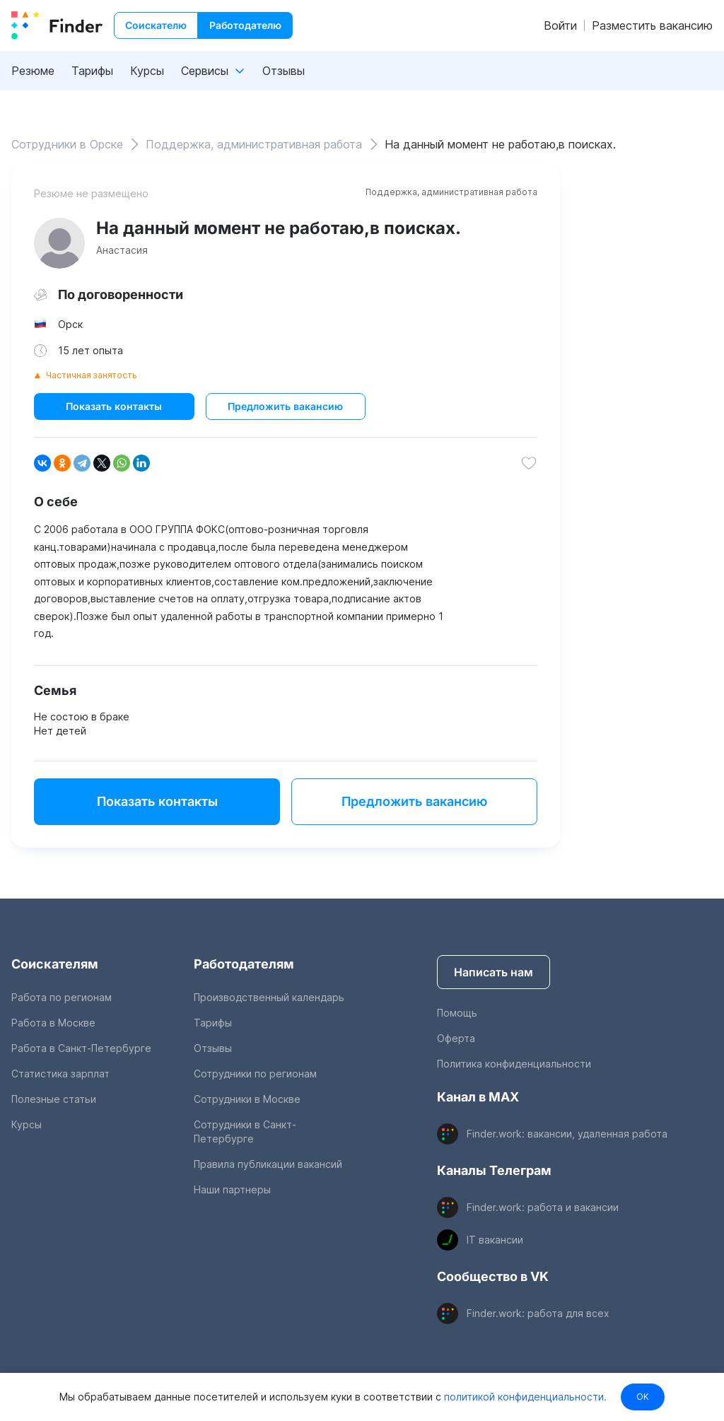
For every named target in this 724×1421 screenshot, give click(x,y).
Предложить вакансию (285, 406)
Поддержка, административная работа (451, 192)
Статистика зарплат (60, 1074)
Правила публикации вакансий (268, 1164)
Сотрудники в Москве (247, 1099)
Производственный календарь (269, 997)
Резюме (32, 71)
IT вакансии (495, 1240)
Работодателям (244, 964)
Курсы (147, 71)
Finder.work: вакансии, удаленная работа (567, 1134)
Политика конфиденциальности (514, 1064)
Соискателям (54, 964)
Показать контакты (114, 406)
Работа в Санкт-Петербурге (81, 1048)
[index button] (57, 25)
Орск (70, 324)
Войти (560, 25)
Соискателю (156, 25)
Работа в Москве (53, 1023)
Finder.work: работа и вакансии (543, 1207)
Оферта (456, 1038)
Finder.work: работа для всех (538, 1313)
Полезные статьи (53, 1099)
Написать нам (493, 972)
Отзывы (283, 71)
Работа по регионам (61, 997)
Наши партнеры (232, 1189)
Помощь (457, 1013)
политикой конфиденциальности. (524, 1397)
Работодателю (245, 25)
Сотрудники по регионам (255, 1074)
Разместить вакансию (652, 25)
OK (642, 1396)
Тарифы (92, 71)
